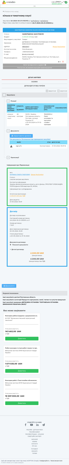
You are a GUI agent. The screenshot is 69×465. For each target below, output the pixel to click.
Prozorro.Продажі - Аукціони (34, 434)
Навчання (34, 439)
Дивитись (22, 339)
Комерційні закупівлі (34, 436)
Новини (34, 441)
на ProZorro (35, 21)
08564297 (25, 46)
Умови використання (56, 461)
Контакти (35, 444)
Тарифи (34, 453)
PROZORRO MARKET (34, 432)
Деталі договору (17, 249)
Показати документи (19, 245)
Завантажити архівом (21, 136)
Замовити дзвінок (57, 3)
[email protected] (28, 54)
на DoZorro (44, 21)
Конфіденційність (44, 461)
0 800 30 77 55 (56, 2)
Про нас (34, 446)
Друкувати (9, 286)
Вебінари (34, 451)
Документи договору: (18, 242)
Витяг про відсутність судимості (34, 65)
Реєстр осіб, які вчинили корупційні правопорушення (34, 68)
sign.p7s (19, 146)
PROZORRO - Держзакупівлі (34, 430)
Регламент (34, 449)
